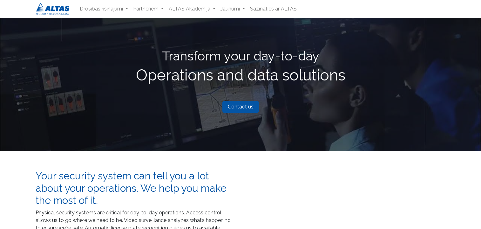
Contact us (241, 107)
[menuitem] (104, 9)
